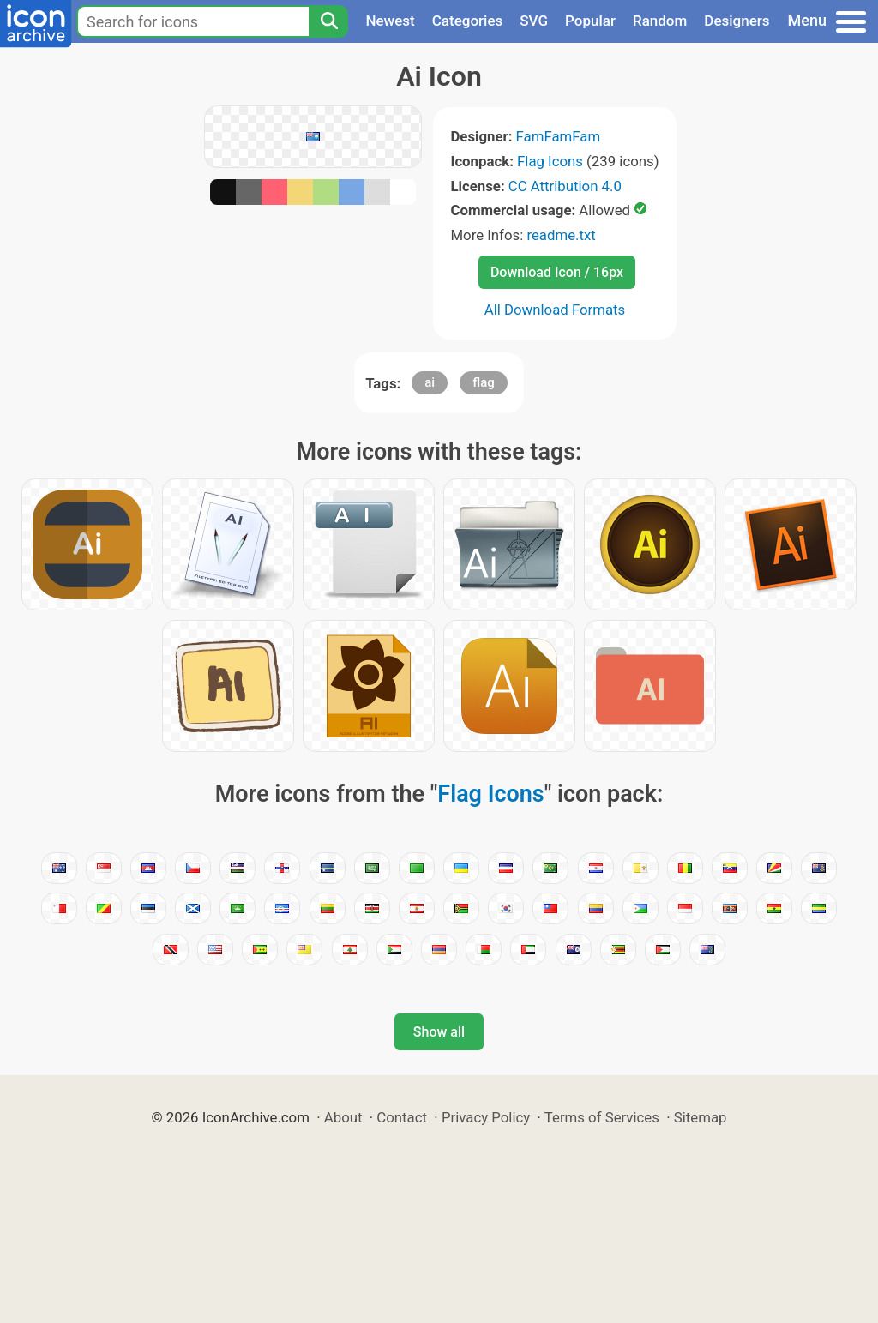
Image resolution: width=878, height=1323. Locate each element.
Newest (389, 20)
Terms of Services (601, 1117)
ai (429, 382)
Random (660, 20)
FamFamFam (558, 136)
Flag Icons (550, 161)
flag (483, 382)
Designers (736, 20)
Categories (467, 20)
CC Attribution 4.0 (565, 186)
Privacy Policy (486, 1117)
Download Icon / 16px (556, 272)
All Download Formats (555, 309)
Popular (590, 20)
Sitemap (700, 1117)
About (343, 1117)
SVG (534, 20)
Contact (401, 1117)
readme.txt (560, 235)
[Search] (328, 21)
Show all (439, 1032)
